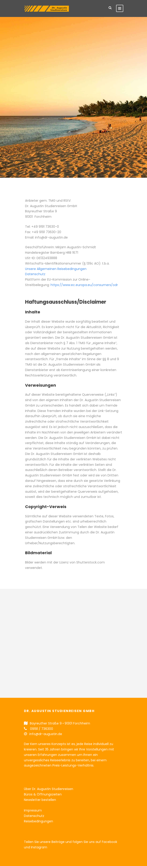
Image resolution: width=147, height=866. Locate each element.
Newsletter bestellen (40, 799)
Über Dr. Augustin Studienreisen (48, 789)
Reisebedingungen (38, 821)
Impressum (33, 810)
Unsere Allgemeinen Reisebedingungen (55, 269)
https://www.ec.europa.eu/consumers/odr (84, 285)
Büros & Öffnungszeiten (43, 794)
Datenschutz (35, 274)
